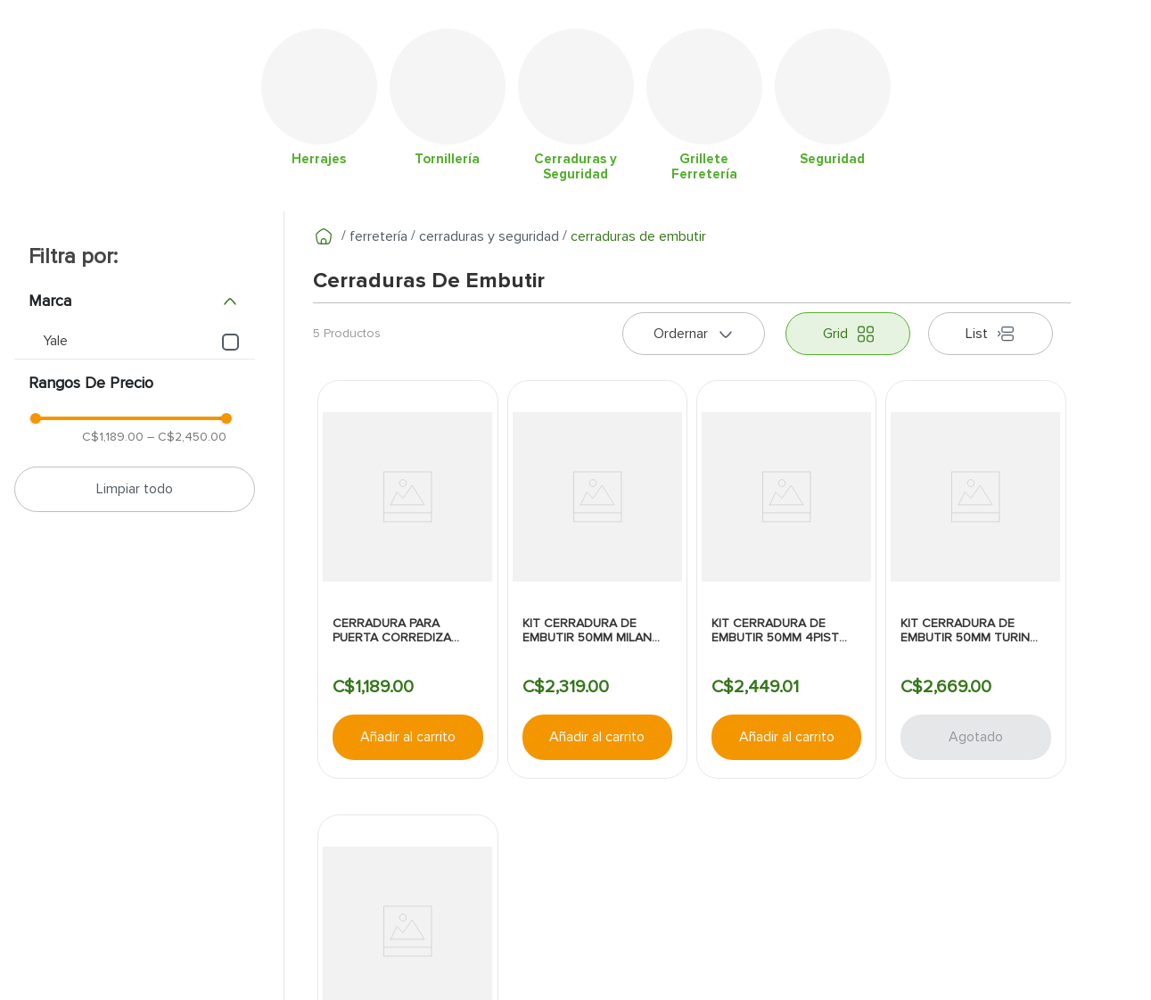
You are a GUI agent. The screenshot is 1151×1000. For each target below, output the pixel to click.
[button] (134, 301)
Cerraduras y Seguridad (489, 236)
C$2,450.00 (186, 436)
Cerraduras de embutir (638, 236)
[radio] (847, 333)
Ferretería (378, 236)
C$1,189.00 (113, 436)
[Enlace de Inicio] (323, 236)
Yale (55, 341)
